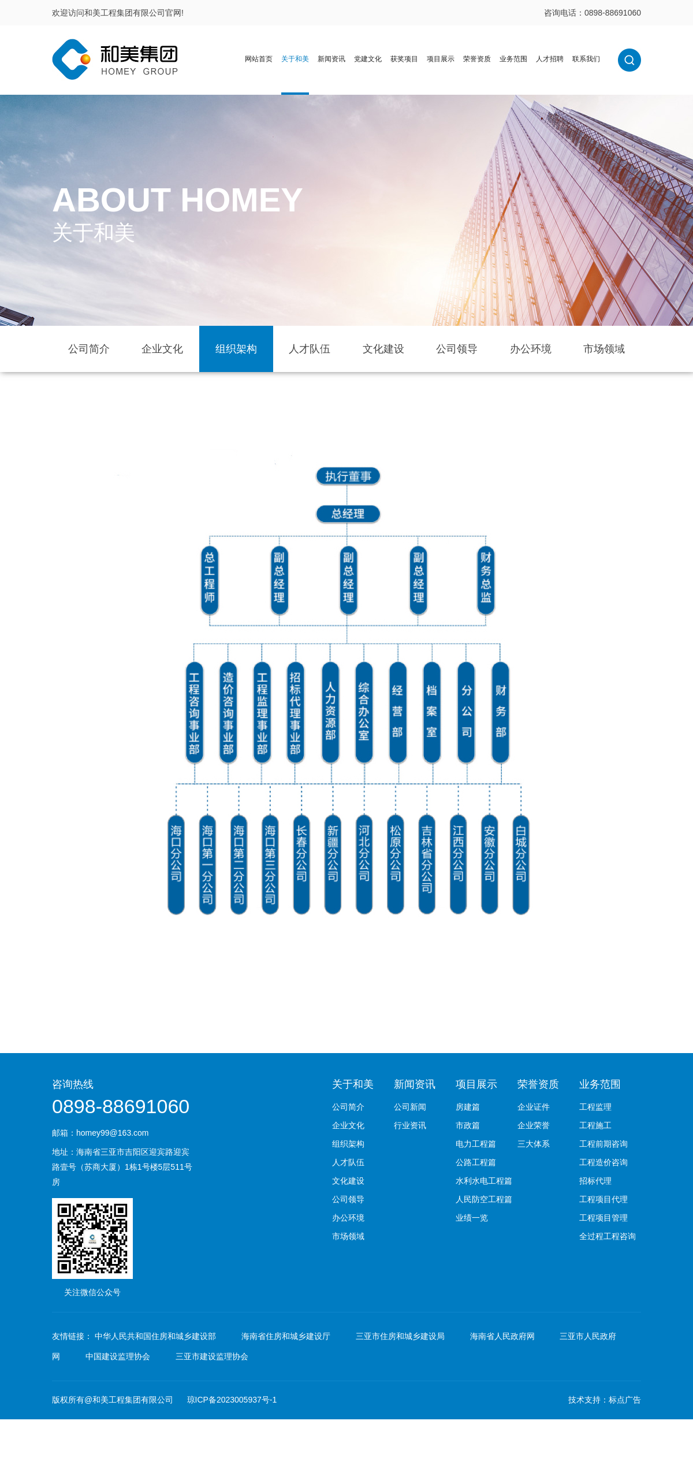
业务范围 (513, 59)
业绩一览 (472, 1217)
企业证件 (533, 1106)
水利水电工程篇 (484, 1180)
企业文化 (162, 349)
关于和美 (295, 59)
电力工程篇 (476, 1143)
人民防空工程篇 (484, 1199)
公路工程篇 (476, 1162)
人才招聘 (550, 59)
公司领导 (457, 349)
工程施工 (595, 1125)
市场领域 (604, 349)
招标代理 (595, 1180)
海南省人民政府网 (502, 1336)
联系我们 (586, 59)
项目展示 (440, 59)
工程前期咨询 (603, 1143)
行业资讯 (410, 1125)
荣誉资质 (477, 59)
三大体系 (533, 1143)
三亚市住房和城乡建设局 (400, 1336)
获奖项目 (404, 59)
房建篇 (468, 1106)
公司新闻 (410, 1106)
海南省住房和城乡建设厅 (285, 1336)
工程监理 (595, 1106)
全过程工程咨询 (607, 1236)
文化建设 (383, 349)
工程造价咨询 (603, 1162)
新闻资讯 (331, 59)
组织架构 (236, 349)
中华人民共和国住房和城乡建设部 (155, 1336)
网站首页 (259, 59)
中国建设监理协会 (117, 1356)
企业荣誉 (533, 1125)
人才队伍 (309, 349)
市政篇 (468, 1125)
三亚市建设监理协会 (212, 1356)
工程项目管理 (603, 1217)
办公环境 (531, 349)
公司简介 (89, 349)
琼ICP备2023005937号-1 (232, 1399)
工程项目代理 (603, 1199)
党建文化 (368, 59)
